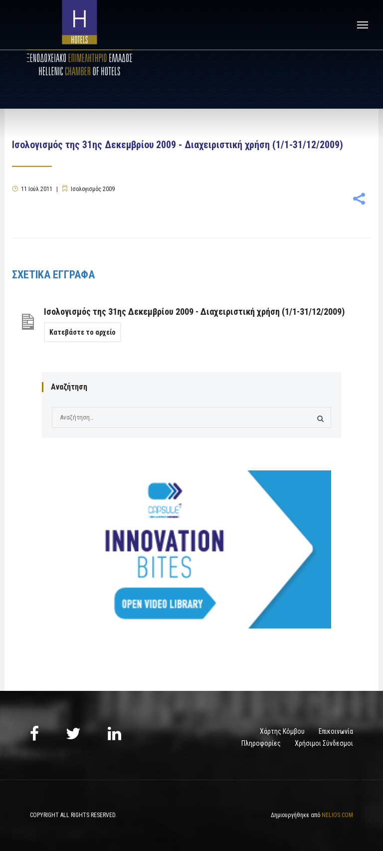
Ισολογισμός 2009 (93, 189)
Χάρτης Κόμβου (282, 731)
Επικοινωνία (336, 731)
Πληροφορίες (261, 743)
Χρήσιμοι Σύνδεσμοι (324, 743)
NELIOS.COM (337, 815)
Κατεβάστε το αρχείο (82, 332)
